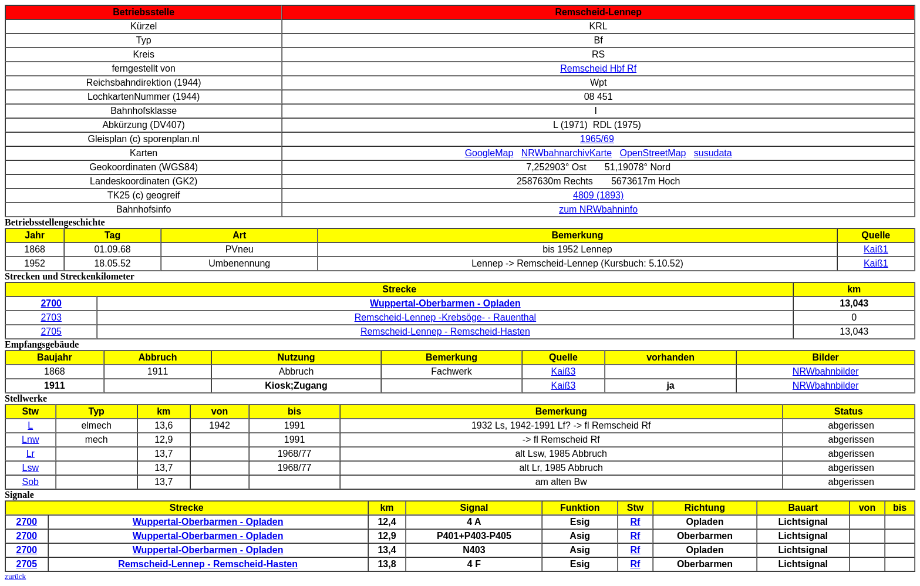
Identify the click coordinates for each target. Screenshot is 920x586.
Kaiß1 (876, 249)
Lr (30, 454)
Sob (30, 482)
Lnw (30, 439)
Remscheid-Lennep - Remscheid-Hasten (445, 331)
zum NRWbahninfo (598, 209)
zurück (15, 576)
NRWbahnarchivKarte (566, 153)
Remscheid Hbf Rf (598, 68)
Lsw (30, 468)
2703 (51, 317)
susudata (713, 153)
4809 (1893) (598, 195)
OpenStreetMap (652, 153)
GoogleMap (489, 153)
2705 (51, 331)
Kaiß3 (563, 371)
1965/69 (597, 139)
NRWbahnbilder (826, 371)
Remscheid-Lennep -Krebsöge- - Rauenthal (446, 317)
